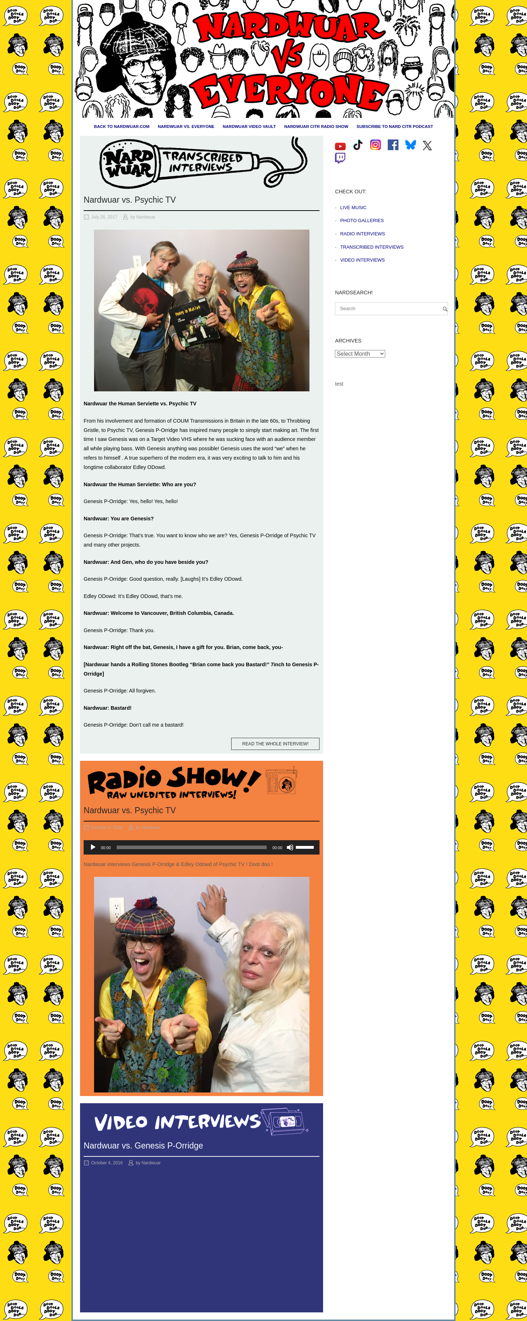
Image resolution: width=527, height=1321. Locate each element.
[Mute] (290, 847)
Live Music (353, 207)
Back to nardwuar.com (122, 126)
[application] (202, 847)
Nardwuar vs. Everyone (186, 126)
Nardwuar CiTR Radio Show (316, 126)
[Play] (93, 847)
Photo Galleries (362, 220)
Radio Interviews (362, 233)
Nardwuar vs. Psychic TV (130, 199)
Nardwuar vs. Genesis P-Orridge (143, 1145)
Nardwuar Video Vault (249, 126)
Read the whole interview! (275, 743)
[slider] (192, 847)
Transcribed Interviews (372, 247)
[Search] (445, 309)
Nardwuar (145, 217)
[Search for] (391, 308)
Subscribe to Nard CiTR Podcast (394, 126)
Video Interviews (362, 260)
